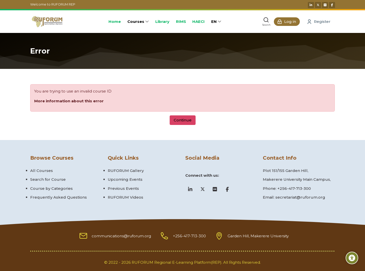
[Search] (266, 21)
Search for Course (48, 179)
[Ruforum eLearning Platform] (46, 21)
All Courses (41, 170)
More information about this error (69, 101)
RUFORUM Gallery (126, 170)
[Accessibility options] (352, 258)
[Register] (319, 21)
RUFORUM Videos (125, 197)
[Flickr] (325, 5)
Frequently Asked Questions (58, 197)
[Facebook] (332, 5)
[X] (318, 5)
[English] (216, 21)
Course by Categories (51, 188)
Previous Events (123, 188)
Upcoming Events (125, 179)
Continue (183, 120)
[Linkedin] (311, 5)
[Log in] (286, 21)
